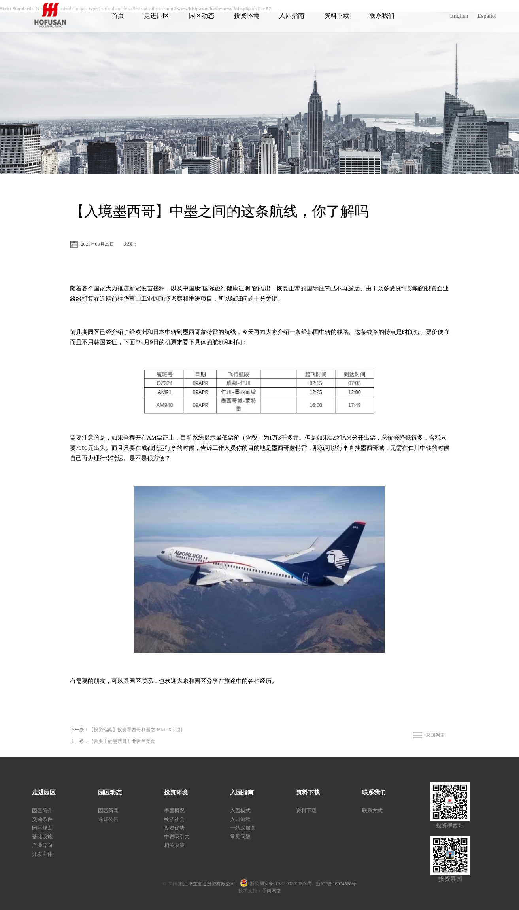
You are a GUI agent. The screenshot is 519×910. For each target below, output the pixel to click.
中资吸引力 (177, 837)
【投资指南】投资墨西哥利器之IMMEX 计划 (135, 729)
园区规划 (42, 828)
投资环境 (246, 15)
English (459, 16)
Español (486, 16)
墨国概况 (174, 810)
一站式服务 (243, 828)
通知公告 (108, 819)
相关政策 (174, 845)
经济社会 (174, 819)
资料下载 (336, 15)
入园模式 (240, 810)
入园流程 (240, 819)
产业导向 (42, 845)
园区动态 (201, 15)
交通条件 (42, 819)
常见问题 (240, 837)
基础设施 (42, 837)
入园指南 (291, 15)
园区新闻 (108, 810)
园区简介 (42, 810)
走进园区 (156, 15)
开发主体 (42, 854)
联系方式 (372, 810)
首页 (117, 15)
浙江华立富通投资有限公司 (209, 884)
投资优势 (174, 828)
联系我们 (381, 15)
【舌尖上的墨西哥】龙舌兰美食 (122, 741)
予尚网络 (271, 890)
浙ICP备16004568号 (336, 884)
